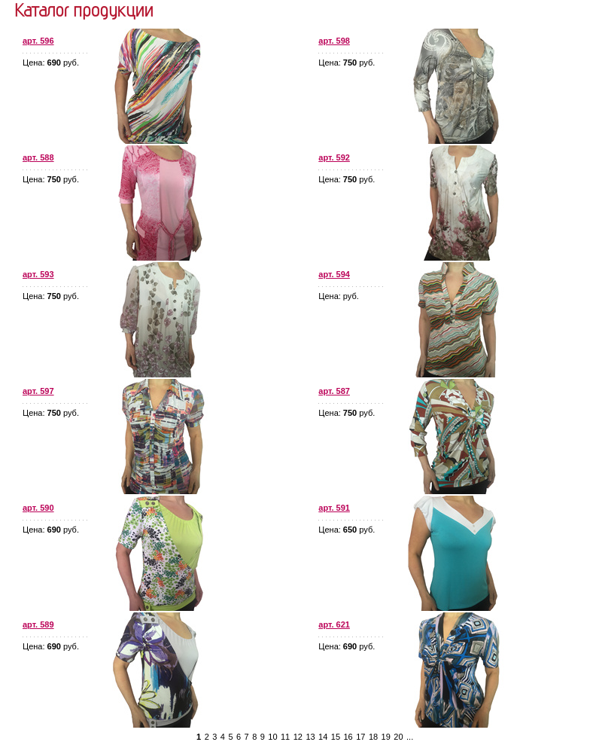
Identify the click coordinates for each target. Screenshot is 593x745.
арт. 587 (334, 390)
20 (398, 736)
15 (335, 736)
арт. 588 (38, 157)
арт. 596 (38, 40)
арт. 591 (334, 507)
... (409, 736)
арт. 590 (38, 507)
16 (348, 736)
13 (310, 736)
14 (322, 736)
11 (285, 736)
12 (298, 736)
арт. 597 (38, 390)
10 (272, 736)
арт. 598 (334, 40)
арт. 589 (38, 624)
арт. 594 (334, 274)
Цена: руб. (51, 62)
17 (360, 736)
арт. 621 (334, 624)
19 (386, 736)
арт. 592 (334, 157)
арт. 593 (38, 274)
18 (373, 736)
